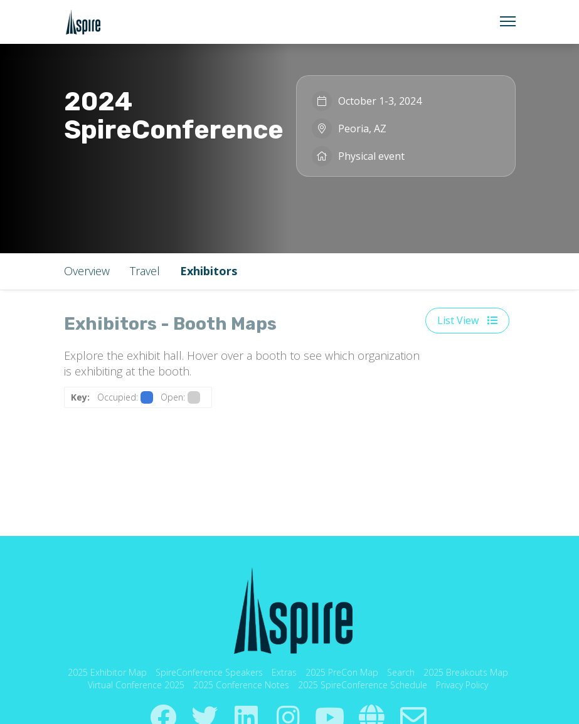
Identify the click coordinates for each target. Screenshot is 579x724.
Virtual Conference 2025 (136, 685)
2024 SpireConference (174, 116)
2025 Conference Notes (241, 685)
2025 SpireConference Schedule (362, 685)
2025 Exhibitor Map (107, 672)
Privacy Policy (462, 685)
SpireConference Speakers (209, 672)
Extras (284, 672)
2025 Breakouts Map (465, 672)
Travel (145, 270)
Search (401, 672)
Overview (87, 270)
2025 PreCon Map (341, 672)
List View (467, 320)
